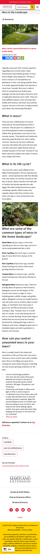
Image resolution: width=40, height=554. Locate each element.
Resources (8, 20)
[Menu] (37, 7)
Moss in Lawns (11, 416)
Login (20, 517)
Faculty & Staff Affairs (20, 492)
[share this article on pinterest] (15, 58)
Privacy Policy (27, 530)
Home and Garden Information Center (15, 466)
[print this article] (22, 58)
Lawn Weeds (8, 442)
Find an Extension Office (20, 497)
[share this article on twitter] (11, 58)
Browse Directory (20, 502)
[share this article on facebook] (7, 58)
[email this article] (19, 58)
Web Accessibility (14, 530)
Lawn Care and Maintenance (13, 448)
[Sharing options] (4, 58)
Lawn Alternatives (10, 454)
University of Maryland (20, 2)
